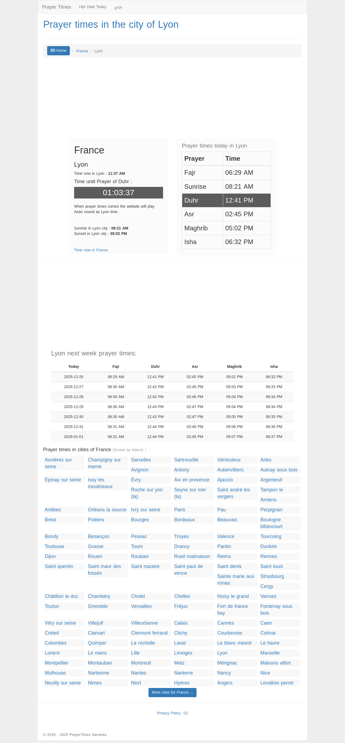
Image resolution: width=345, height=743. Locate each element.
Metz (179, 663)
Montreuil (141, 663)
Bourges (140, 519)
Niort (136, 683)
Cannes (225, 623)
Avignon (140, 470)
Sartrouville (186, 460)
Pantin (224, 546)
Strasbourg (272, 576)
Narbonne (98, 673)
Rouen (95, 556)
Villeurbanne (144, 623)
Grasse (96, 546)
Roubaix (140, 556)
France (82, 51)
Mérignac (227, 663)
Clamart (96, 633)
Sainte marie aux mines (235, 580)
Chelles (182, 596)
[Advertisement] (172, 100)
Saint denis (229, 566)
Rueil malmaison (192, 556)
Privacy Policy (169, 713)
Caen (266, 623)
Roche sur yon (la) (147, 493)
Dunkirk (268, 546)
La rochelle (143, 643)
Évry (136, 480)
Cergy (266, 586)
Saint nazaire (145, 566)
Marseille (270, 653)
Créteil (52, 633)
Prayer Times (56, 7)
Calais (181, 623)
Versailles (141, 606)
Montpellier (56, 663)
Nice (265, 673)
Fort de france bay (232, 610)
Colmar (268, 633)
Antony (181, 470)
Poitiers (96, 519)
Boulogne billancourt (271, 523)
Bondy (51, 536)
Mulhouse (55, 673)
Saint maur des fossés (104, 570)
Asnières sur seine (58, 463)
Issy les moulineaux (100, 483)
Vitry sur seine (60, 623)
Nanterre (183, 673)
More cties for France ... (172, 692)
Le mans (97, 653)
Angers (225, 683)
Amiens (268, 500)
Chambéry (99, 596)
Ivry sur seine (145, 509)
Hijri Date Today (92, 7)
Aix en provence (191, 480)
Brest (50, 519)
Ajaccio (225, 480)
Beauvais (227, 519)
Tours (137, 546)
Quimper (97, 643)
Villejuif (95, 623)
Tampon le (271, 490)
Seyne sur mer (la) (190, 493)
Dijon (50, 556)
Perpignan (271, 509)
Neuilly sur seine (63, 683)
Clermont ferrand (149, 633)
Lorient (52, 653)
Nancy (224, 673)
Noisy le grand (233, 596)
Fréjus (181, 606)
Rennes (268, 556)
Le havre (270, 643)
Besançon (98, 536)
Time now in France (91, 250)
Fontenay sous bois (276, 610)
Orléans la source (107, 509)
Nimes (95, 683)
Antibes (53, 509)
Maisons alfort (275, 663)
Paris (179, 509)
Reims (224, 556)
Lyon (222, 653)
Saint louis (271, 566)
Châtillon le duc (61, 596)
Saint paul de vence (188, 570)
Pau (221, 509)
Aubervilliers (230, 470)
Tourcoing (270, 536)
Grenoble (98, 606)
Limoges (183, 653)
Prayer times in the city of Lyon (111, 24)
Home (58, 50)
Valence (225, 536)
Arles (265, 460)
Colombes (56, 643)
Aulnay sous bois (279, 470)
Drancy (181, 546)
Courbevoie (229, 633)
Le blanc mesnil (234, 643)
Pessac (139, 536)
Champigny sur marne (104, 463)
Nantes (138, 673)
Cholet (138, 596)
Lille (135, 653)
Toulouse (54, 546)
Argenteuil (271, 480)
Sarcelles (141, 460)
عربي (118, 7)
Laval (180, 643)
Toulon (52, 606)
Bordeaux (184, 519)
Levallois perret (277, 683)
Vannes (268, 596)
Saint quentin (59, 566)
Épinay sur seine (63, 480)
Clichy (180, 633)
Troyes (181, 536)
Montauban (100, 663)
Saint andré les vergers (233, 493)
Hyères (181, 683)
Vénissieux (229, 460)
